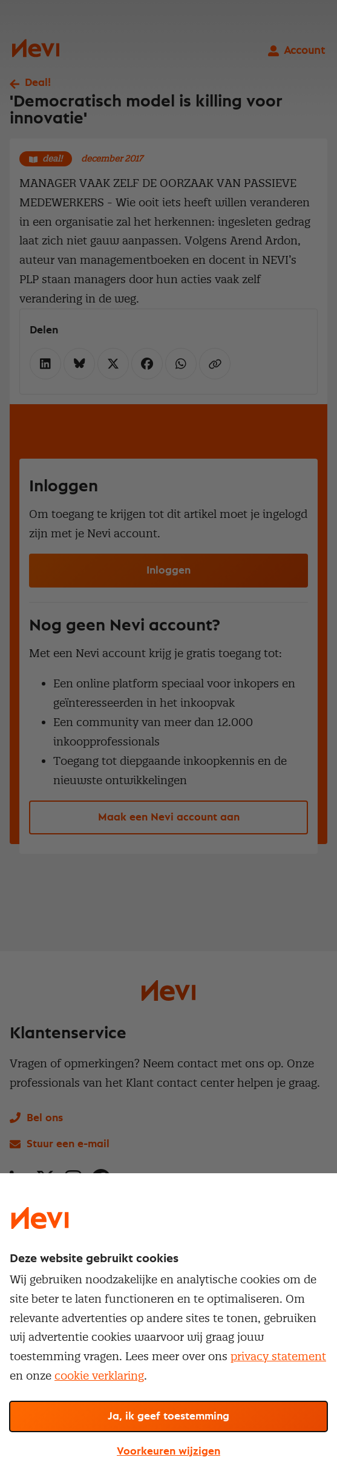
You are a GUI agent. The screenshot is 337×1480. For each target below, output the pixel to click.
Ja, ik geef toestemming (168, 1416)
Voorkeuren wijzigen (168, 1451)
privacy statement (278, 1356)
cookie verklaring (99, 1376)
